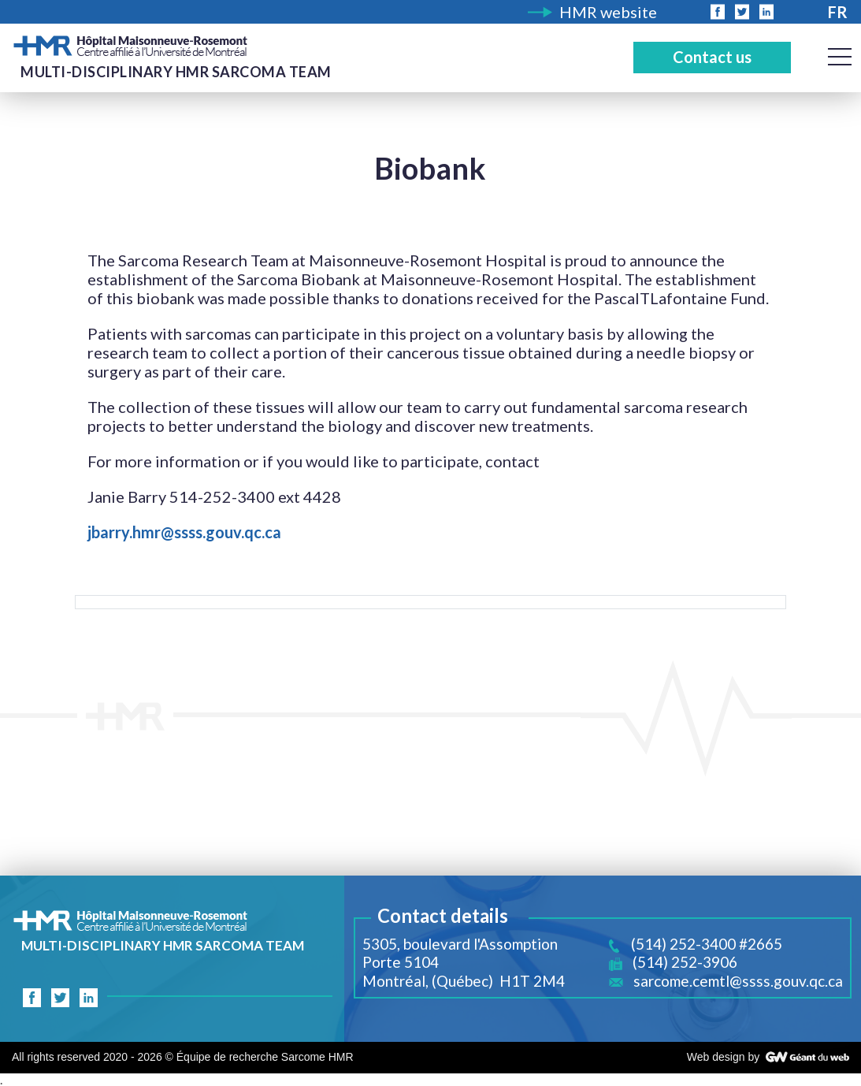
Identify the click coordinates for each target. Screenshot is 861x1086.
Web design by (723, 1057)
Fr (838, 11)
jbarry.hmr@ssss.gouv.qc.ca (184, 532)
